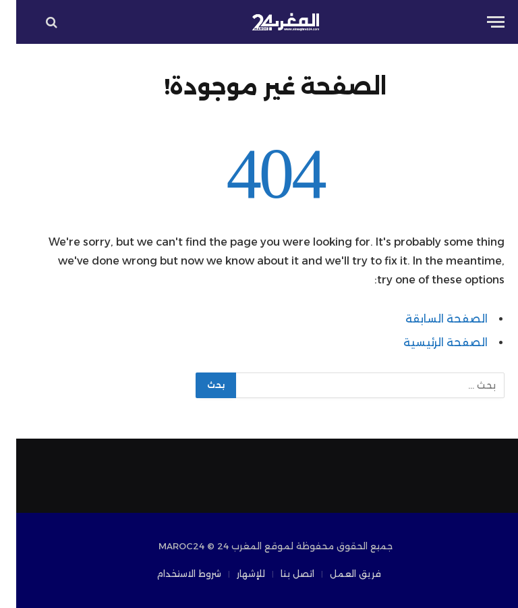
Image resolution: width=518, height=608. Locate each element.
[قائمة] (479, 22)
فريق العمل (339, 573)
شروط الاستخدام (172, 573)
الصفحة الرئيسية (429, 342)
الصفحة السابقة (430, 318)
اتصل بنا (281, 573)
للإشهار (235, 573)
